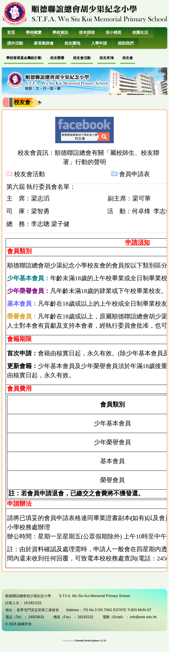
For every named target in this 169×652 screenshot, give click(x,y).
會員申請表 (134, 174)
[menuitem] (24, 58)
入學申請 (99, 44)
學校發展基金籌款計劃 (23, 58)
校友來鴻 (106, 58)
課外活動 (15, 43)
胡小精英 (113, 32)
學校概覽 (34, 34)
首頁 (11, 32)
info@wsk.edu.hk (143, 617)
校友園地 (72, 44)
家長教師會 (44, 43)
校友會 (127, 58)
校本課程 (87, 34)
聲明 (100, 162)
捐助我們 (126, 43)
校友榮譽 (57, 58)
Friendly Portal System (87, 640)
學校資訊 (60, 34)
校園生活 (140, 32)
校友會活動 (82, 58)
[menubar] (69, 58)
